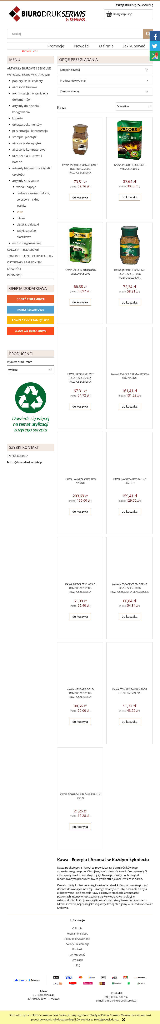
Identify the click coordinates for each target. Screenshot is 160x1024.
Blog (77, 965)
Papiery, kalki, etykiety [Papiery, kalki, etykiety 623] (27, 81)
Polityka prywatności (77, 939)
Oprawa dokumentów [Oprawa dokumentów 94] (27, 124)
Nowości (14, 269)
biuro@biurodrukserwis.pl (121, 1000)
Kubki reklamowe (30, 309)
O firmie (77, 928)
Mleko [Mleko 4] (20, 218)
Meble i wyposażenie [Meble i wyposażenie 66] (26, 243)
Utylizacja (77, 960)
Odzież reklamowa (30, 299)
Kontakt (77, 949)
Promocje (14, 275)
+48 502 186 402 (118, 997)
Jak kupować (77, 954)
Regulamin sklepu (77, 933)
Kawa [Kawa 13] (20, 212)
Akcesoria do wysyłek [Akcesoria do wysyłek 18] (26, 143)
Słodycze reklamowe (30, 331)
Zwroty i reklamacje (77, 944)
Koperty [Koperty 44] (17, 118)
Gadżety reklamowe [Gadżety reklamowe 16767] (23, 250)
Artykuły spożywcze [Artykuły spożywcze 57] (25, 181)
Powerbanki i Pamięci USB (30, 320)
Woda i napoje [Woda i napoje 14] (26, 187)
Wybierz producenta (19, 361)
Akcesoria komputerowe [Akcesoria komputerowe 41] (28, 149)
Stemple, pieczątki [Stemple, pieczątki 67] (24, 137)
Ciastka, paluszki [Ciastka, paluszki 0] (27, 224)
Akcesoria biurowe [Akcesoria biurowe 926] (25, 87)
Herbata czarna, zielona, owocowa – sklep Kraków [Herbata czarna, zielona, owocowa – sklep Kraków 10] (33, 199)
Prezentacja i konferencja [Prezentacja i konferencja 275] (30, 131)
